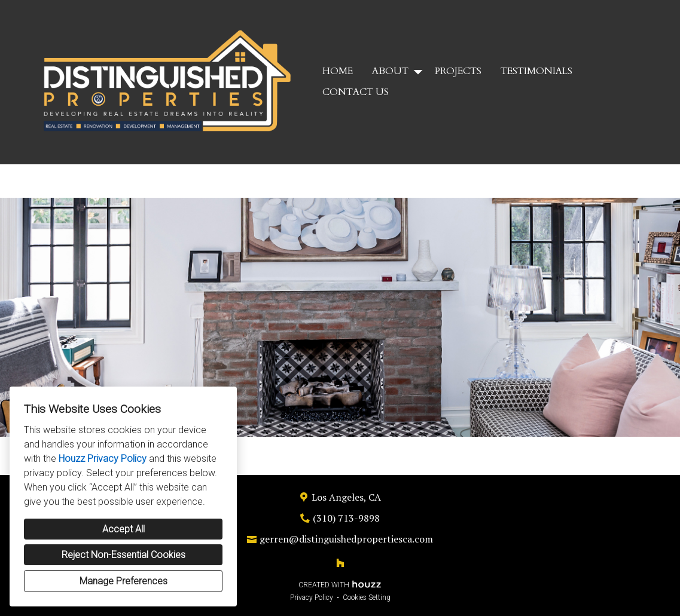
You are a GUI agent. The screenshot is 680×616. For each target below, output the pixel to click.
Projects (458, 71)
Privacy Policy (311, 597)
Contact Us (355, 92)
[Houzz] (340, 563)
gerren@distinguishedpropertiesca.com (346, 538)
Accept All (123, 529)
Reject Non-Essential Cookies (123, 554)
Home (337, 71)
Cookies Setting (367, 597)
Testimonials (536, 71)
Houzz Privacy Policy (103, 458)
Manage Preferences (123, 581)
